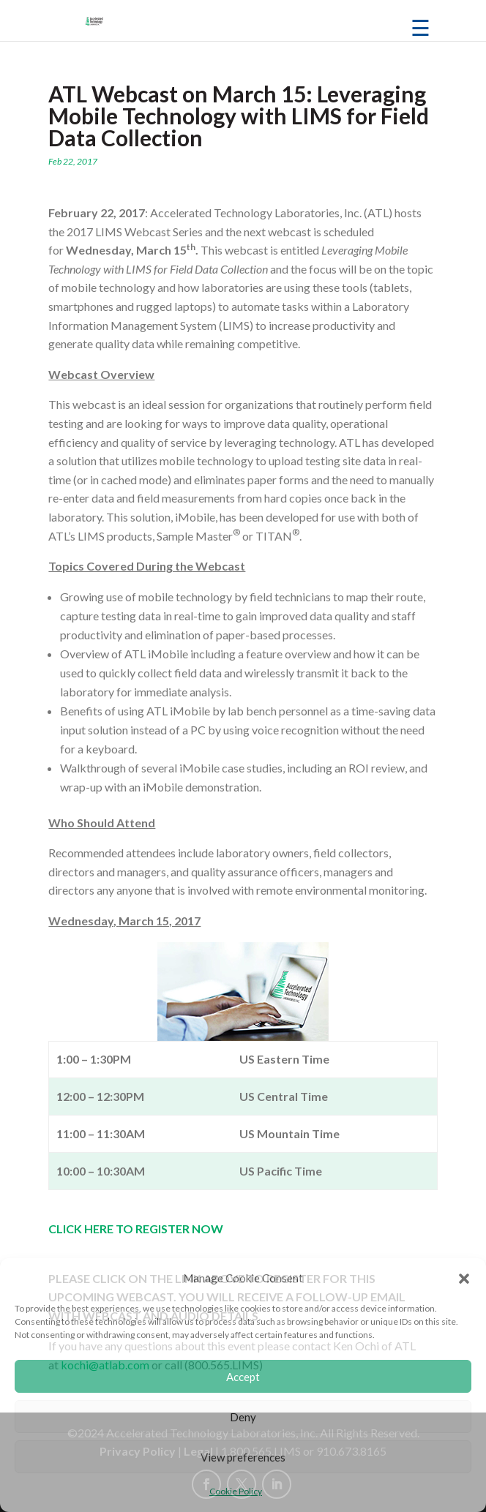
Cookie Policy (235, 1491)
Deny (243, 1416)
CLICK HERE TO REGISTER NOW (135, 1228)
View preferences (243, 1457)
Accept (243, 1376)
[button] (464, 1278)
